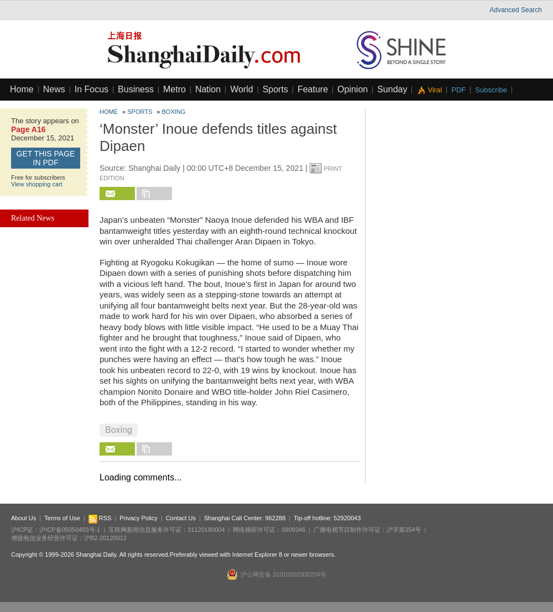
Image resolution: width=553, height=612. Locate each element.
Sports (275, 89)
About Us (23, 518)
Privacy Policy (138, 518)
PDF (458, 90)
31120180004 (206, 529)
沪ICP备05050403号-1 (69, 529)
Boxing (174, 111)
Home (22, 89)
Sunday (392, 89)
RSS (100, 518)
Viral (434, 90)
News (54, 89)
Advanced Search (515, 10)
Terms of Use (62, 518)
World (241, 89)
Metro (174, 89)
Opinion (352, 89)
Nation (208, 89)
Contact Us (181, 518)
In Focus (91, 89)
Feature (313, 89)
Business (136, 89)
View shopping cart (36, 184)
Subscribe (491, 90)
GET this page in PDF (46, 158)
